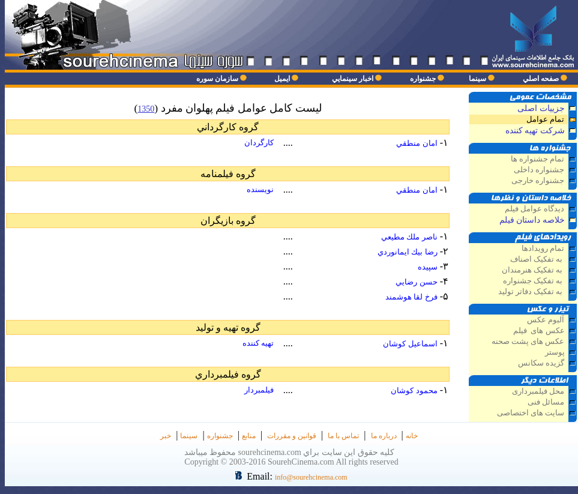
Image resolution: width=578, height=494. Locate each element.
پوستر (555, 352)
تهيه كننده (258, 343)
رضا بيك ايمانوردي (408, 251)
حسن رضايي (416, 281)
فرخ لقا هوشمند (411, 296)
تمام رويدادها (543, 248)
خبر (165, 436)
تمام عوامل (545, 119)
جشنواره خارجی (537, 180)
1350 (145, 108)
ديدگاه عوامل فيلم (534, 209)
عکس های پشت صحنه (528, 341)
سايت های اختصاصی (530, 413)
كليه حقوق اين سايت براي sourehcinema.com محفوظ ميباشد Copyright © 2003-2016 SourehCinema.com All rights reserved (291, 457)
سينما (477, 78)
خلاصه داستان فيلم (532, 219)
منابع (249, 436)
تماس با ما (343, 436)
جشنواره (423, 78)
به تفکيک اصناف (537, 259)
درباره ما (384, 436)
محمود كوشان (414, 390)
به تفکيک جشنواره (534, 281)
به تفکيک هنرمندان (533, 270)
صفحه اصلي (541, 78)
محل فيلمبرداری (538, 391)
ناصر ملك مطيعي (409, 236)
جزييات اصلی (541, 108)
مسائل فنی (546, 402)
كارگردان (259, 142)
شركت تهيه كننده (535, 130)
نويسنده (260, 189)
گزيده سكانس (541, 363)
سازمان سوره (217, 78)
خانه (412, 436)
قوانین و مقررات (291, 436)
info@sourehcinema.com (311, 477)
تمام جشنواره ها (537, 159)
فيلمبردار (259, 389)
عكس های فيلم (538, 331)
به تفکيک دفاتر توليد (531, 292)
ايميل (282, 78)
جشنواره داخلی (539, 170)
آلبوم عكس (545, 320)
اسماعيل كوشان (410, 343)
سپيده (428, 266)
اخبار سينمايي (352, 78)
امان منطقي (416, 143)
